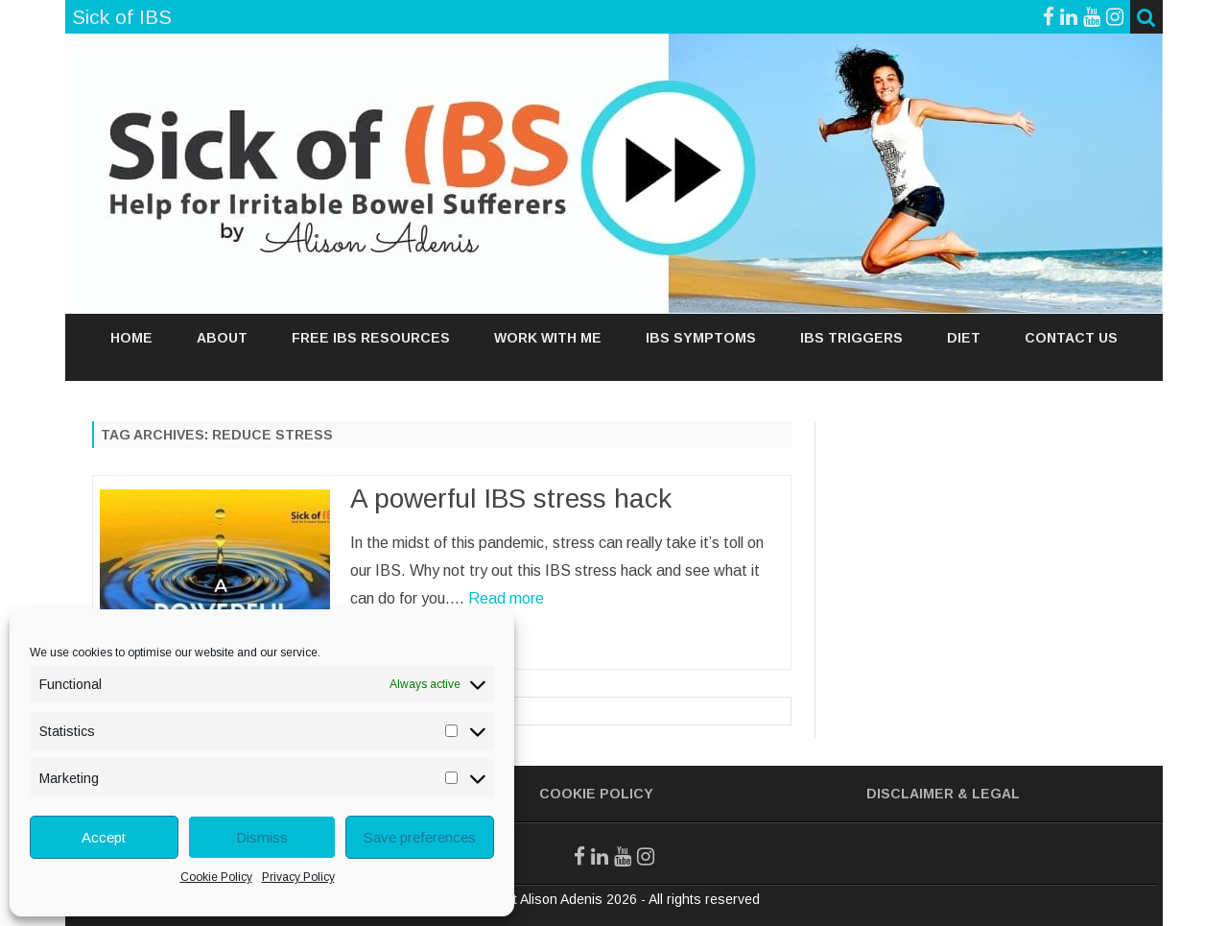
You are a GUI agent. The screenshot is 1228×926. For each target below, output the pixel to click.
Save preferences (420, 837)
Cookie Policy (216, 877)
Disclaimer (910, 793)
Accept (104, 837)
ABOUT (222, 337)
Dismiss (262, 837)
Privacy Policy (298, 877)
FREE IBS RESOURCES (371, 337)
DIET (963, 337)
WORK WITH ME (548, 337)
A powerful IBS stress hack (511, 498)
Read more (506, 598)
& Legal (988, 793)
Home (131, 337)
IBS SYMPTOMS (701, 337)
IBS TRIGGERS (851, 337)
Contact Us (1071, 337)
